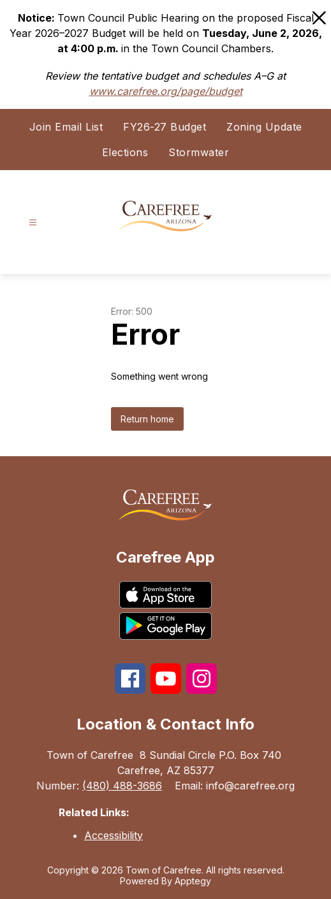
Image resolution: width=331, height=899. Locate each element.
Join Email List (66, 126)
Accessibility (113, 835)
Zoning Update (264, 126)
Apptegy (193, 880)
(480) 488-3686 (122, 785)
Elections (125, 152)
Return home (147, 419)
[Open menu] (33, 222)
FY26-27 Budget (164, 126)
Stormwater (198, 152)
